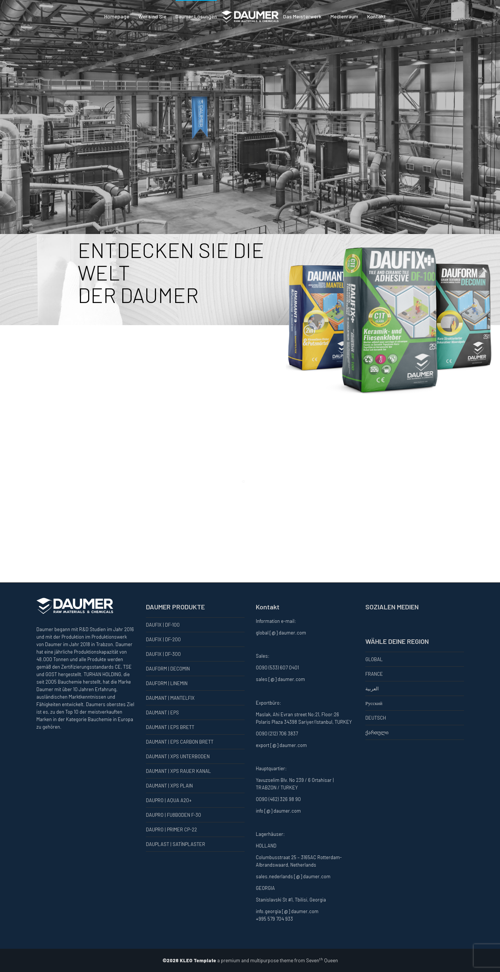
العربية (372, 689)
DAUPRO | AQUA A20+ (169, 800)
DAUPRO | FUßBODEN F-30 (173, 815)
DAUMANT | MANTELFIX (170, 698)
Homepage (116, 16)
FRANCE (374, 674)
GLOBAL (374, 659)
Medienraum (344, 16)
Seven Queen (322, 960)
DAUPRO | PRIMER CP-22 (171, 829)
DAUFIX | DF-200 (163, 639)
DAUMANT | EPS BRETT (170, 727)
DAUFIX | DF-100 (163, 625)
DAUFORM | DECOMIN (168, 669)
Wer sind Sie (152, 16)
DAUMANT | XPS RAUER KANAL (178, 771)
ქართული (377, 732)
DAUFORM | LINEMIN (167, 683)
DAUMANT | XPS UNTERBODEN (178, 756)
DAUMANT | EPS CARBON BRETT (179, 742)
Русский (374, 703)
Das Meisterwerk (302, 16)
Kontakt (376, 16)
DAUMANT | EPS (162, 713)
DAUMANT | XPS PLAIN (169, 786)
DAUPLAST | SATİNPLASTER (175, 844)
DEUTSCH (375, 718)
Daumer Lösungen (196, 16)
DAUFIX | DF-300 (163, 654)
